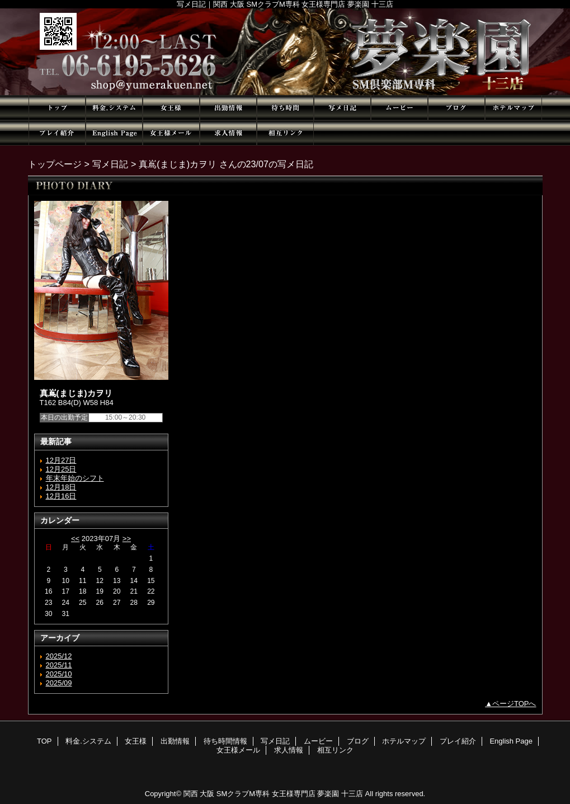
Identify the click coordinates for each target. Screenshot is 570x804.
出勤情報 (228, 107)
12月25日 (61, 469)
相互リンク (285, 132)
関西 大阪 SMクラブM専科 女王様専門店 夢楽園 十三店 (273, 793)
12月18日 (61, 487)
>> (127, 538)
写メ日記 (342, 107)
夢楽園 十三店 (285, 51)
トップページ (55, 164)
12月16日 (61, 496)
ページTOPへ (514, 703)
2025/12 (59, 656)
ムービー (399, 107)
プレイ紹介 (57, 132)
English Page (114, 132)
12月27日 (61, 460)
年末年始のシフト (75, 478)
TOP (57, 107)
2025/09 (59, 683)
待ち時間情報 (285, 107)
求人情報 (228, 132)
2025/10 (59, 674)
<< (75, 538)
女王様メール (171, 132)
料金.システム (114, 107)
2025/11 (59, 665)
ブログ (456, 107)
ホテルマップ (513, 107)
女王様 (171, 107)
